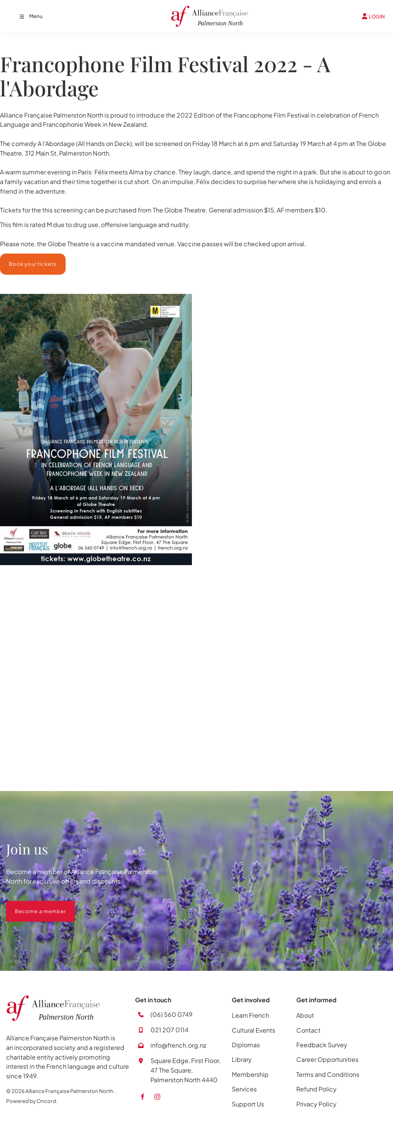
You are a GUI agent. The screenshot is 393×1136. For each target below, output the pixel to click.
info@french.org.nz (178, 1045)
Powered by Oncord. (32, 1101)
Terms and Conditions (327, 1074)
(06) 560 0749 (171, 1014)
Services (244, 1089)
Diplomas (246, 1045)
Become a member (31, 905)
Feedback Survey (321, 1045)
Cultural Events (253, 1030)
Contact (308, 1030)
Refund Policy (316, 1089)
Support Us (248, 1104)
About (305, 1015)
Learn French (250, 1015)
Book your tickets (24, 258)
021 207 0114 (169, 1030)
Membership (250, 1074)
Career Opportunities (327, 1059)
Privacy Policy (316, 1104)
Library (242, 1059)
